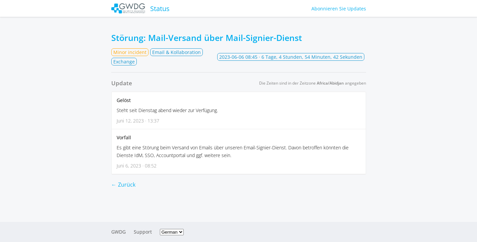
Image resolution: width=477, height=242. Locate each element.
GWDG (118, 232)
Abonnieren (338, 8)
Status (140, 8)
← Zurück (123, 184)
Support (143, 232)
